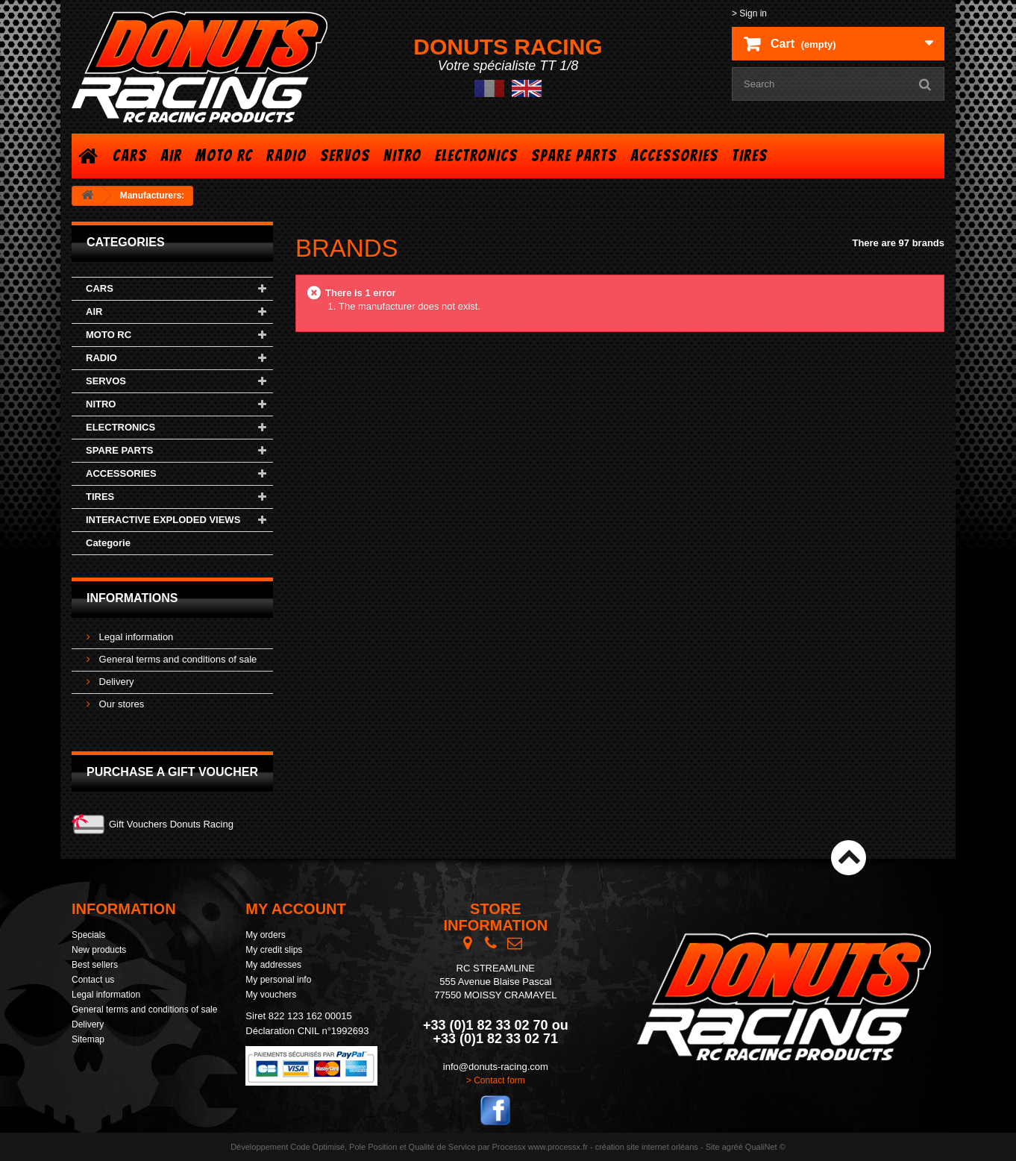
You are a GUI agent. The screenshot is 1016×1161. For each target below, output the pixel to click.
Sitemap (88, 1039)
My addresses (273, 965)
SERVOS (345, 155)
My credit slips (273, 950)
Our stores (120, 704)
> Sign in (749, 13)
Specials (88, 935)
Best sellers (95, 965)
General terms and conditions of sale (176, 659)
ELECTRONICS (476, 155)
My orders (265, 935)
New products (99, 950)
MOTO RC (224, 155)
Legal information (134, 636)
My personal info (278, 979)
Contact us (93, 979)
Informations (132, 598)
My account (295, 909)
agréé (732, 1146)
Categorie (108, 542)
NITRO (402, 155)
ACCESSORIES (674, 155)
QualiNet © (765, 1146)
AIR (171, 155)
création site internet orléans (646, 1146)
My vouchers (270, 994)
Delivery (115, 681)
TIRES (750, 155)
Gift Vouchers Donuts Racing (171, 824)
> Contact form (495, 1080)
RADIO (286, 155)
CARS (130, 155)
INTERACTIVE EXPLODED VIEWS (163, 519)
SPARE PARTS (574, 155)
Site (713, 1146)
